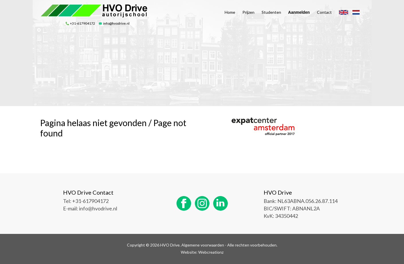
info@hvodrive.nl (116, 23)
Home (230, 12)
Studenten (271, 12)
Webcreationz (210, 252)
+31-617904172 (82, 23)
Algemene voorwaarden (202, 245)
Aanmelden (299, 12)
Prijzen (248, 12)
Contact (324, 12)
